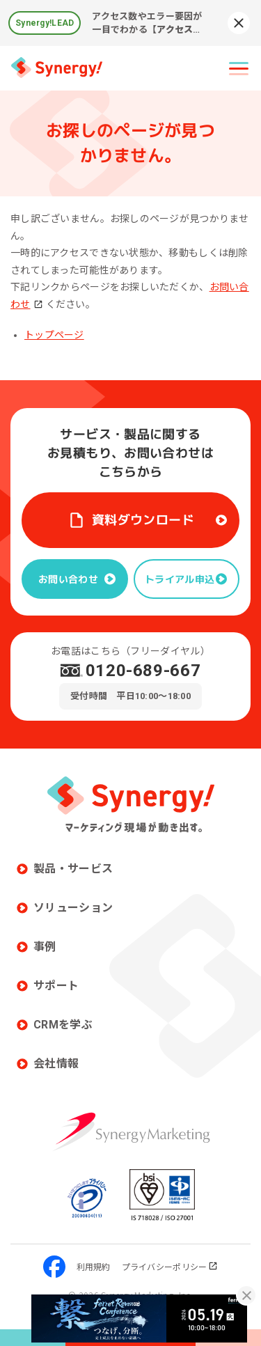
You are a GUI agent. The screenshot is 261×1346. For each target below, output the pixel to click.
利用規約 (94, 1266)
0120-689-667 (143, 670)
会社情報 (56, 1063)
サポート (56, 985)
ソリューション (73, 907)
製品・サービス (73, 868)
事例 (44, 946)
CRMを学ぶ (63, 1024)
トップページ (54, 335)
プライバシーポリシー (170, 1266)
